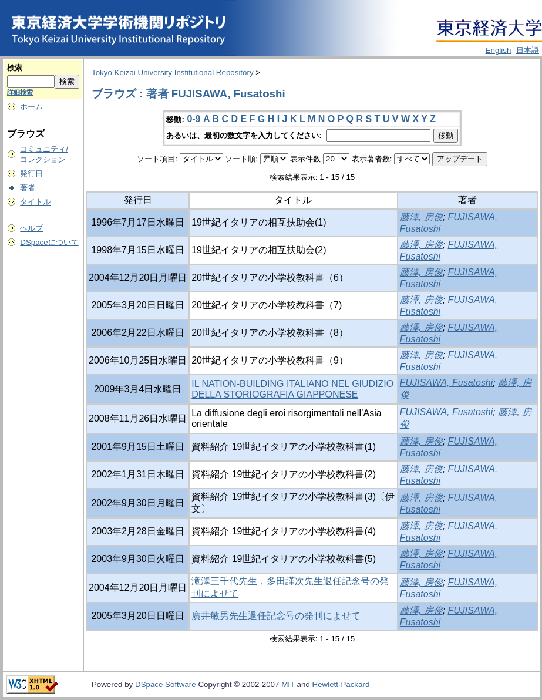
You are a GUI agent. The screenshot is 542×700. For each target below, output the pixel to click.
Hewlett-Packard (341, 684)
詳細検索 (20, 92)
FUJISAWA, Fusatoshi (446, 383)
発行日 (31, 173)
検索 (14, 67)
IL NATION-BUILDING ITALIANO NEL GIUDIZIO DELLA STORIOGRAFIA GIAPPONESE (292, 389)
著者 (27, 187)
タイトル (35, 201)
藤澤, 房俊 (421, 217)
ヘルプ (31, 228)
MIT (288, 684)
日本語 (527, 50)
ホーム (31, 106)
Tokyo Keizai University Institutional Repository (173, 72)
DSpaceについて (49, 242)
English (498, 50)
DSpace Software (165, 684)
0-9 (193, 119)
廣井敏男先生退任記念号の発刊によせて (276, 616)
